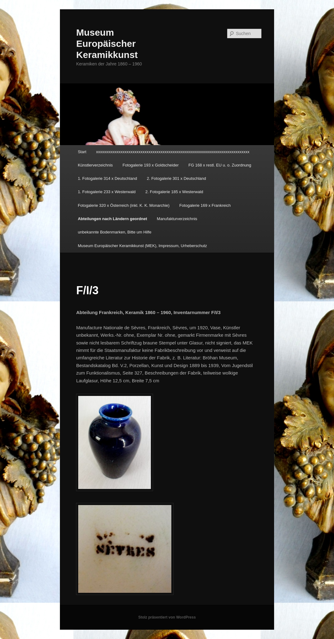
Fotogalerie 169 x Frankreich (205, 205)
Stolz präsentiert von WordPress (167, 617)
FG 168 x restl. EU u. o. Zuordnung (219, 165)
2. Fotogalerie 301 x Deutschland (176, 178)
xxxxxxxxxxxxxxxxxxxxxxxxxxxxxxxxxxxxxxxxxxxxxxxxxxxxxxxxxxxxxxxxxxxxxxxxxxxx (173, 151)
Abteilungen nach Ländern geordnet (112, 218)
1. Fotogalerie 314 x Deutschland (107, 178)
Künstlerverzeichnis (95, 165)
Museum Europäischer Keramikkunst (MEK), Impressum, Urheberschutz (142, 245)
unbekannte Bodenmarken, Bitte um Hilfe (114, 232)
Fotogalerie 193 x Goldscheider (151, 165)
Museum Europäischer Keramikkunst (107, 43)
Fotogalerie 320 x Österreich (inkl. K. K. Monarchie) (124, 205)
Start (82, 151)
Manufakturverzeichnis (177, 218)
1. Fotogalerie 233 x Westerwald (107, 191)
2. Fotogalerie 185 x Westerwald (174, 191)
